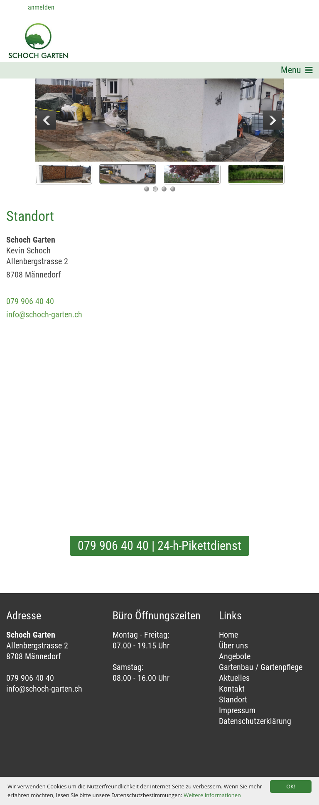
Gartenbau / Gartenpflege (260, 667)
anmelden (41, 7)
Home (228, 635)
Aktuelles (234, 678)
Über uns (233, 645)
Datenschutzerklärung (255, 721)
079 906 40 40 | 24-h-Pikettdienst (159, 545)
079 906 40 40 (30, 301)
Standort (233, 699)
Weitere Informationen (212, 795)
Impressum (237, 710)
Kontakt (232, 689)
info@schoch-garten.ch (44, 314)
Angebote (234, 656)
